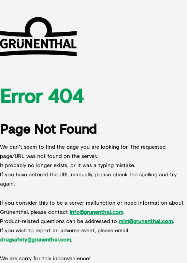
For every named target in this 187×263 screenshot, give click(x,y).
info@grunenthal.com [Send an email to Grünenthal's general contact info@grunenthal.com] (96, 212)
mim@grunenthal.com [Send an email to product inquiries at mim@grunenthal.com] (146, 221)
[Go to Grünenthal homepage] (38, 37)
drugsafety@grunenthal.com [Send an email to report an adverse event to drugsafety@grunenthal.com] (35, 239)
